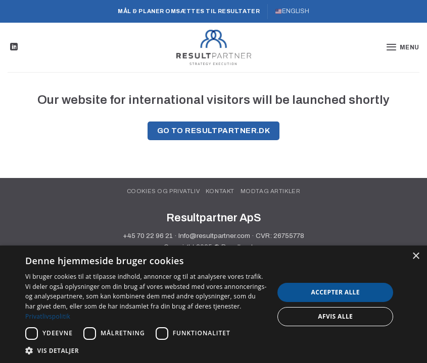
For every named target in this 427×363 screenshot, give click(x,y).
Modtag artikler (271, 191)
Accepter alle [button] (335, 292)
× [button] (415, 256)
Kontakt (220, 191)
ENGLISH (292, 11)
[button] (402, 47)
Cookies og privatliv (163, 191)
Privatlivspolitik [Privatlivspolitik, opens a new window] (47, 316)
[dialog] (213, 304)
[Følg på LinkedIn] (14, 47)
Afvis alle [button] (335, 316)
